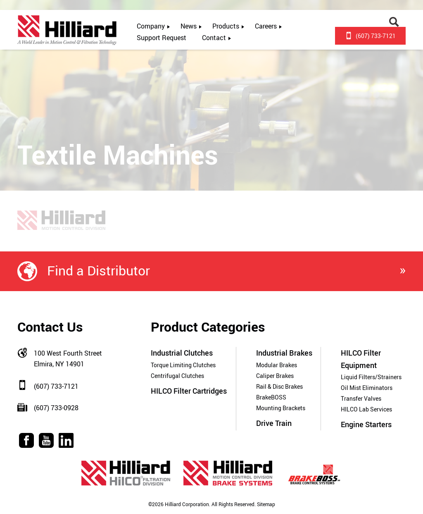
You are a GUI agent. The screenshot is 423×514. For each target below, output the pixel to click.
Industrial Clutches (182, 353)
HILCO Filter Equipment (361, 359)
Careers (266, 26)
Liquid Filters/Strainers (371, 377)
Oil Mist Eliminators (366, 388)
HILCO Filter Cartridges (189, 391)
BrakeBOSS (271, 397)
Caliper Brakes (275, 376)
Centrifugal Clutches (177, 376)
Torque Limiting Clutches (183, 365)
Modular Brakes (276, 365)
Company (151, 26)
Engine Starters (366, 424)
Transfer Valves (361, 398)
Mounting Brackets (280, 408)
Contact (214, 37)
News (189, 26)
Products (225, 26)
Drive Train (274, 423)
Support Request (161, 37)
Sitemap (265, 504)
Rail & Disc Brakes (279, 386)
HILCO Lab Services (366, 409)
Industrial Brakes (284, 353)
